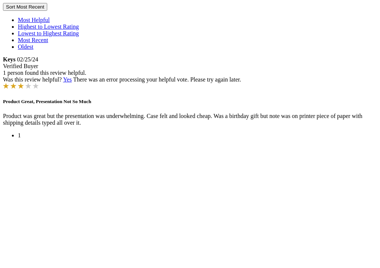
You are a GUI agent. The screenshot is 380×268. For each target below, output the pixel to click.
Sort (25, 7)
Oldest (25, 47)
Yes (67, 79)
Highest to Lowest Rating (48, 26)
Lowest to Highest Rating (48, 33)
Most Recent (33, 40)
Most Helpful (34, 20)
